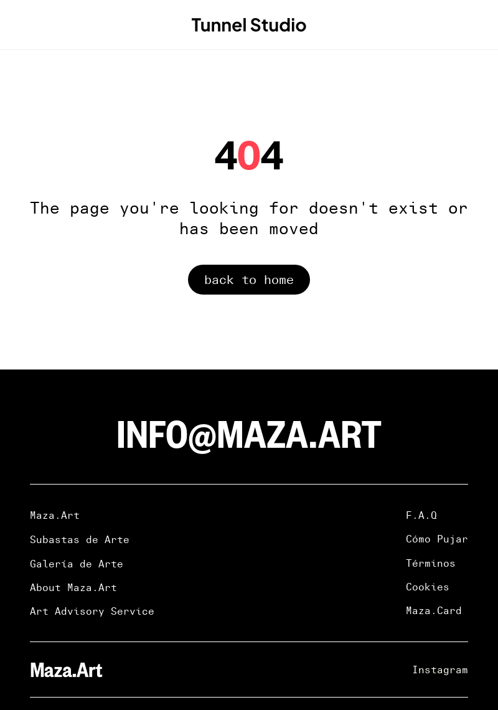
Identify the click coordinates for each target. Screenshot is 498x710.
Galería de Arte (76, 563)
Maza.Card (434, 610)
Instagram (440, 669)
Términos (431, 563)
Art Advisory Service (92, 611)
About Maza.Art (73, 587)
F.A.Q (421, 515)
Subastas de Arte (79, 539)
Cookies (427, 586)
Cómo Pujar (437, 538)
